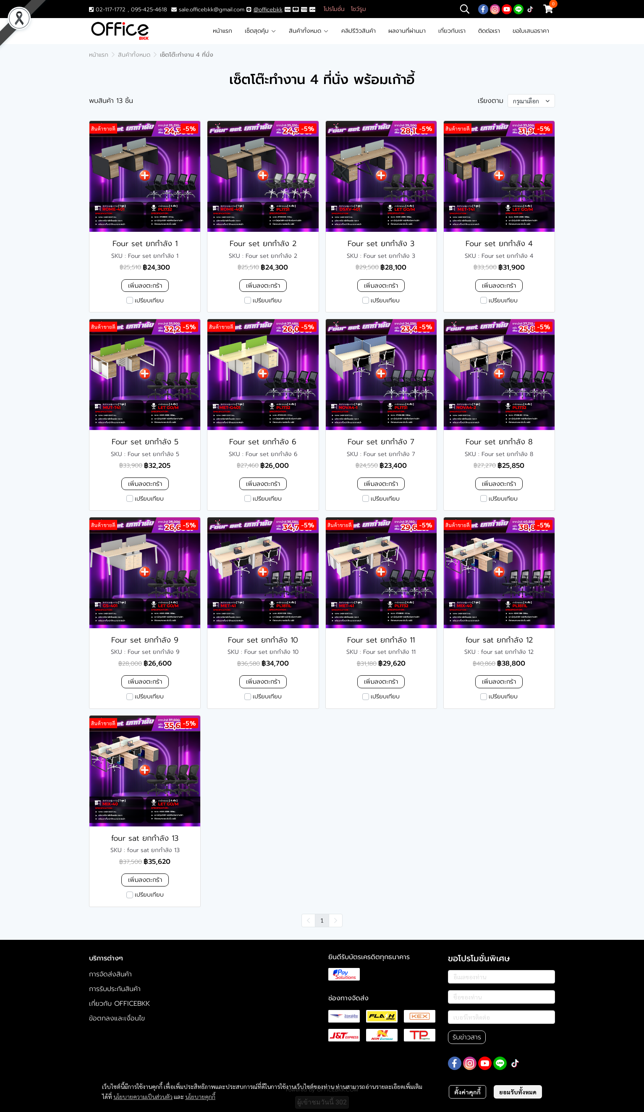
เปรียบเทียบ (149, 300)
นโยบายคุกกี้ (200, 1096)
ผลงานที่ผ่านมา (407, 30)
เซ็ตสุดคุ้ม (260, 30)
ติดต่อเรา (489, 30)
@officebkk (268, 9)
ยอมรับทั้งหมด (518, 1092)
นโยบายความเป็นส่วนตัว (143, 1096)
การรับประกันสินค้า (115, 989)
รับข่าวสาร (467, 1037)
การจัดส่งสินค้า (110, 974)
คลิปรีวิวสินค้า (358, 30)
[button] (465, 9)
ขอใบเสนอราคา (531, 30)
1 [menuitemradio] (322, 920)
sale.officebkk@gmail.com (211, 9)
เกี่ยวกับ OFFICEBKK (119, 1004)
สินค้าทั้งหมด (309, 30)
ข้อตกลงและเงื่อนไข (117, 1018)
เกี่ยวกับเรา (452, 30)
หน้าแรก (222, 30)
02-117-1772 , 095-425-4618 (128, 9)
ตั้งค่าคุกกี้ (467, 1092)
